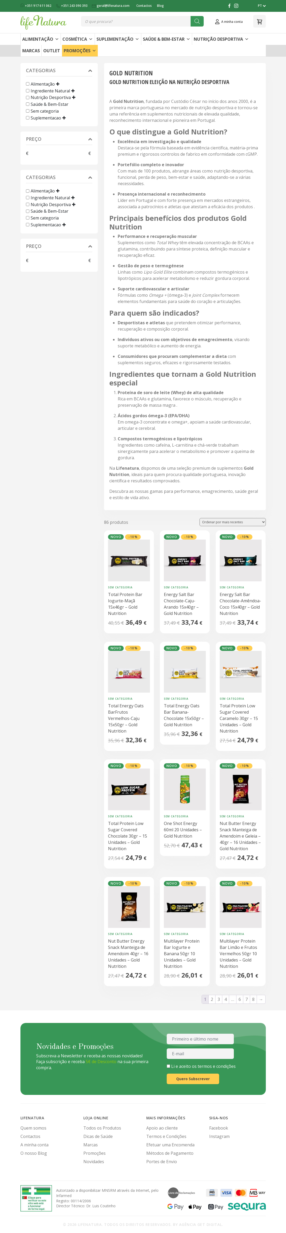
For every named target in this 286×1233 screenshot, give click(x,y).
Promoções (80, 50)
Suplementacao (46, 118)
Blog (160, 5)
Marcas (31, 51)
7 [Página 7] (246, 999)
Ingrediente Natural (50, 90)
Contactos (144, 5)
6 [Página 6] (240, 999)
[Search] (197, 21)
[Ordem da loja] (232, 522)
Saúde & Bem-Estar (166, 39)
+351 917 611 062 (36, 5)
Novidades (93, 1161)
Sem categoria (45, 111)
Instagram (219, 1136)
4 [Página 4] (225, 999)
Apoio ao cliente (162, 1128)
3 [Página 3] (219, 999)
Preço (59, 139)
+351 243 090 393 (72, 5)
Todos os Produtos (102, 1128)
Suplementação (117, 39)
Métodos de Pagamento (169, 1153)
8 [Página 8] (253, 999)
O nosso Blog (33, 1153)
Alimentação (40, 39)
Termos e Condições (166, 1136)
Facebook (218, 1128)
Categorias (59, 71)
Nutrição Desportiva (221, 39)
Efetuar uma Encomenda (170, 1145)
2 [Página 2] (212, 999)
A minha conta (34, 1145)
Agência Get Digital (200, 1224)
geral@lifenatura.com (111, 5)
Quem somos (33, 1128)
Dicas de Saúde (98, 1136)
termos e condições (217, 1066)
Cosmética (77, 39)
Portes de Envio (161, 1161)
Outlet (51, 51)
